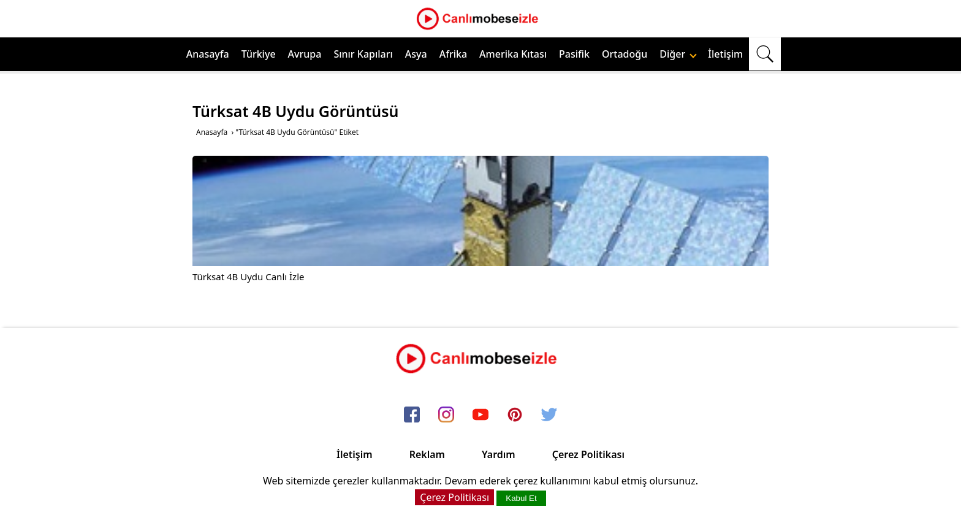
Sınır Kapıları (362, 54)
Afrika (453, 54)
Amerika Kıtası (513, 54)
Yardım (498, 454)
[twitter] (549, 415)
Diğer (678, 54)
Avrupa (305, 54)
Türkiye (258, 54)
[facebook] (412, 415)
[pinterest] (515, 415)
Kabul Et (521, 498)
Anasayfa (207, 54)
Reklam (427, 454)
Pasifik (574, 54)
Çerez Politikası (588, 454)
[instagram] (446, 415)
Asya (416, 54)
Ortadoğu (624, 54)
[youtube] (480, 415)
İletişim (725, 54)
